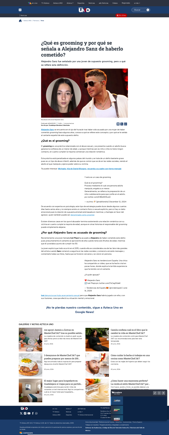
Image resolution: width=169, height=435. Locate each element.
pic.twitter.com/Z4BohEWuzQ (97, 197)
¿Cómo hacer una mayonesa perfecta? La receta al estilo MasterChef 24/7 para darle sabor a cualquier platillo (130, 382)
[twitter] (21, 414)
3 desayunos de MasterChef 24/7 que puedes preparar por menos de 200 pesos (62, 357)
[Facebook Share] (118, 124)
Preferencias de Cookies (107, 422)
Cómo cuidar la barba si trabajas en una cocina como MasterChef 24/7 (130, 357)
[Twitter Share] (121, 124)
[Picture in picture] (155, 393)
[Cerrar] (163, 393)
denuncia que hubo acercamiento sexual (60, 295)
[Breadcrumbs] (21, 20)
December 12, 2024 (117, 202)
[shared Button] (125, 124)
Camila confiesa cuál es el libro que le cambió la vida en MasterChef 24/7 (129, 331)
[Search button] (148, 10)
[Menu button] (28, 10)
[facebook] (32, 414)
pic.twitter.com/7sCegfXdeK (108, 283)
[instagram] (25, 414)
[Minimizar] (159, 393)
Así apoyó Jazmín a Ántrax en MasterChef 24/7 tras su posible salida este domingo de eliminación (63, 331)
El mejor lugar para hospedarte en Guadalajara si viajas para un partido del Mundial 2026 (62, 382)
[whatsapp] (36, 414)
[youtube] (28, 414)
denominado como (82, 215)
